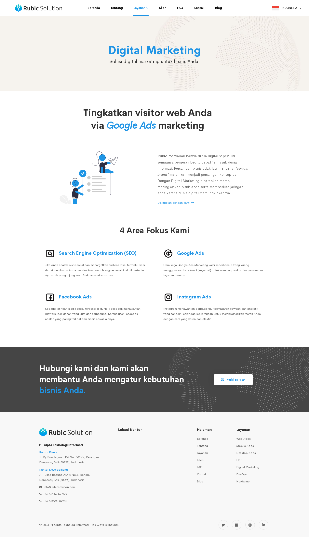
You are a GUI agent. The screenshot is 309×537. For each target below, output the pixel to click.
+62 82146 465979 (54, 494)
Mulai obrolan (233, 380)
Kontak (202, 474)
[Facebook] (236, 525)
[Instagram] (250, 525)
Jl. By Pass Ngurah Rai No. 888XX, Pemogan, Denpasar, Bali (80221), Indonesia (69, 457)
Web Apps (243, 438)
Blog (200, 481)
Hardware (242, 481)
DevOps (241, 474)
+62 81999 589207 (54, 501)
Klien (200, 460)
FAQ (199, 467)
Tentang (202, 446)
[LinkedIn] (263, 525)
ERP (239, 460)
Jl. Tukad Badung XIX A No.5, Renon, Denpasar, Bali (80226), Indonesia (64, 475)
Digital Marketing (247, 467)
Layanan (202, 453)
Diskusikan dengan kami (175, 202)
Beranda (202, 438)
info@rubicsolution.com (58, 487)
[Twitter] (223, 525)
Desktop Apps (246, 453)
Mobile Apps (245, 446)
